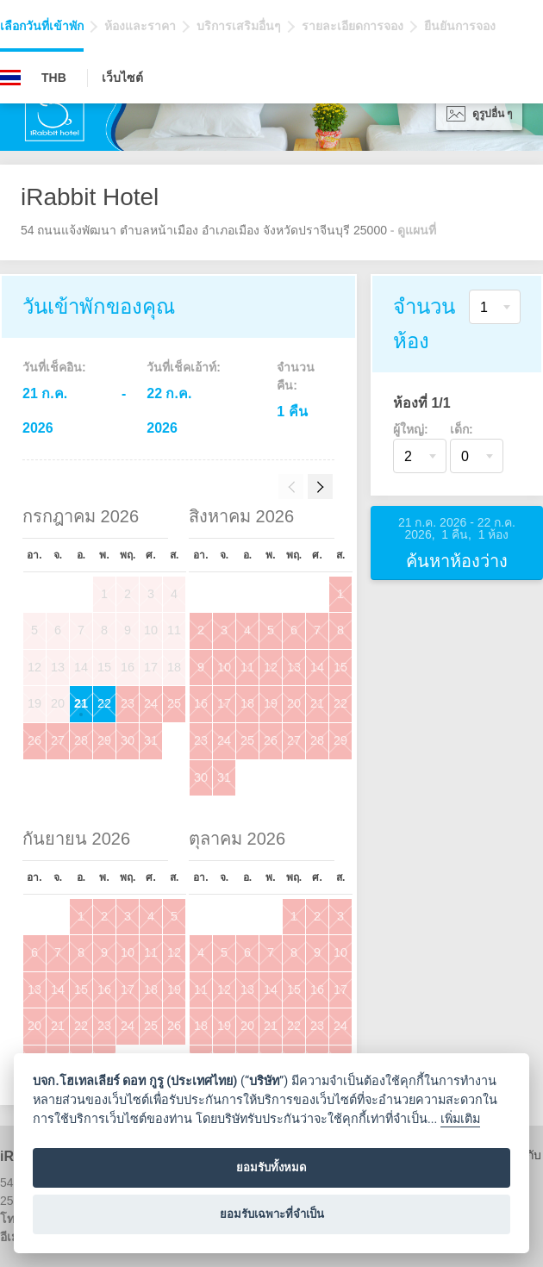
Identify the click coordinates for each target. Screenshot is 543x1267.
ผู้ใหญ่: (410, 429)
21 (81, 703)
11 (247, 667)
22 (104, 703)
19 (271, 703)
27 (58, 740)
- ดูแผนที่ (413, 230)
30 (127, 740)
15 (340, 667)
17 (224, 703)
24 (151, 703)
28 (81, 740)
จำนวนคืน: (296, 376)
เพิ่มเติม (460, 1119)
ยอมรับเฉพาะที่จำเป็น (272, 1214)
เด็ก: (461, 429)
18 (247, 703)
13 (294, 667)
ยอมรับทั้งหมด (271, 1167)
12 (271, 667)
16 (201, 703)
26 (34, 740)
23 (127, 703)
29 (104, 740)
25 (174, 703)
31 (151, 740)
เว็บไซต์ (122, 77)
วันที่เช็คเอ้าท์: (184, 367)
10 (224, 667)
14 (317, 667)
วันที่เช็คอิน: (54, 367)
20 (294, 703)
